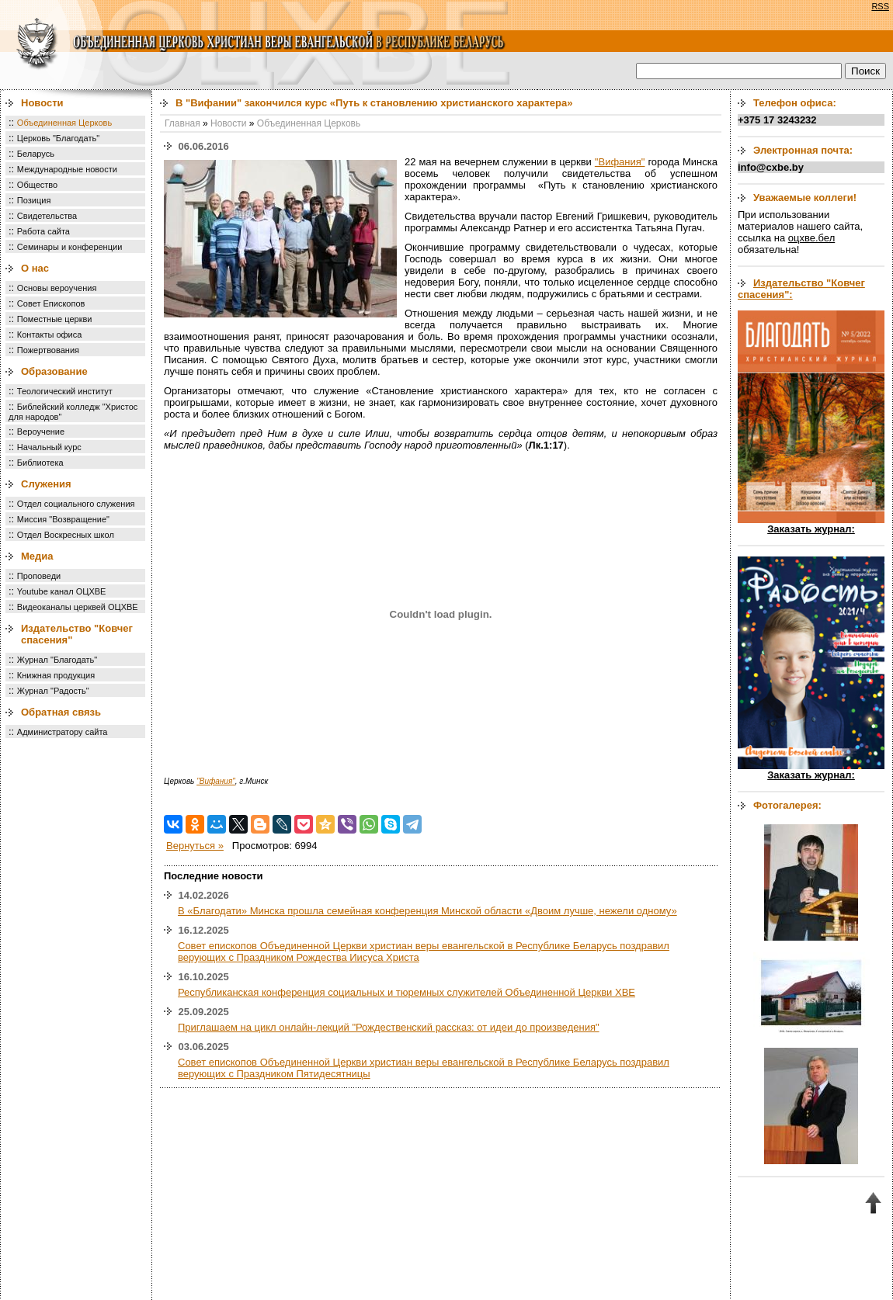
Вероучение (40, 431)
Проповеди (39, 576)
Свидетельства (47, 215)
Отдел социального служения (76, 503)
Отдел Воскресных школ (65, 534)
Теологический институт (65, 391)
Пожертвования (48, 350)
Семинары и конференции (69, 246)
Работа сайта (43, 231)
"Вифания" (620, 162)
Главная (182, 123)
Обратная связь (61, 712)
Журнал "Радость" (53, 690)
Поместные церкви (54, 319)
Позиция (34, 200)
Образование (54, 371)
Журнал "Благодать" (57, 659)
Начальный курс (49, 447)
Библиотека (40, 462)
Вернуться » (195, 845)
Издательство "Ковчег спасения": (801, 288)
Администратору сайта (62, 732)
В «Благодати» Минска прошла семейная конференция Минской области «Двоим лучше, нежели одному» (427, 911)
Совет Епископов (51, 303)
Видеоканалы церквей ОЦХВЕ (77, 607)
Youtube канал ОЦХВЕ (61, 591)
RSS (880, 6)
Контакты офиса (49, 334)
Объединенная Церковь (64, 122)
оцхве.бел (811, 238)
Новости (42, 103)
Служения (46, 484)
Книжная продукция (56, 675)
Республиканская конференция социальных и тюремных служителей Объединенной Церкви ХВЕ (406, 992)
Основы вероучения (57, 288)
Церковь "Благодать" (58, 138)
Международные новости (67, 169)
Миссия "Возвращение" (63, 519)
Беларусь (35, 153)
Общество (37, 184)
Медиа (37, 556)
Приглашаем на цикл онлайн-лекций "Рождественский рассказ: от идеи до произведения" (388, 1027)
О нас (35, 268)
